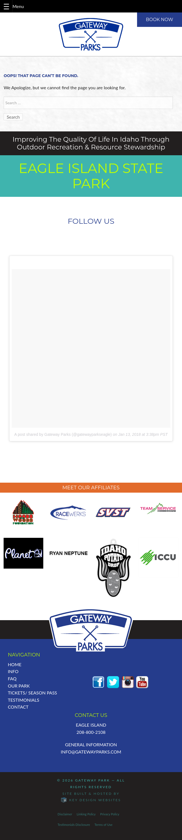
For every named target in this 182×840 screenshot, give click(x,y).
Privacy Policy (109, 814)
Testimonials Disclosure (74, 824)
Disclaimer (65, 814)
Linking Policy (86, 814)
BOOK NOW (159, 19)
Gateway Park (92, 780)
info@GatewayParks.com (91, 751)
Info (13, 671)
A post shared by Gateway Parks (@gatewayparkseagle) (63, 434)
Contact (18, 706)
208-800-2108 (91, 732)
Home (14, 664)
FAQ (12, 678)
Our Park (19, 685)
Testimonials (23, 699)
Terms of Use (103, 824)
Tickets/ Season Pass (32, 692)
